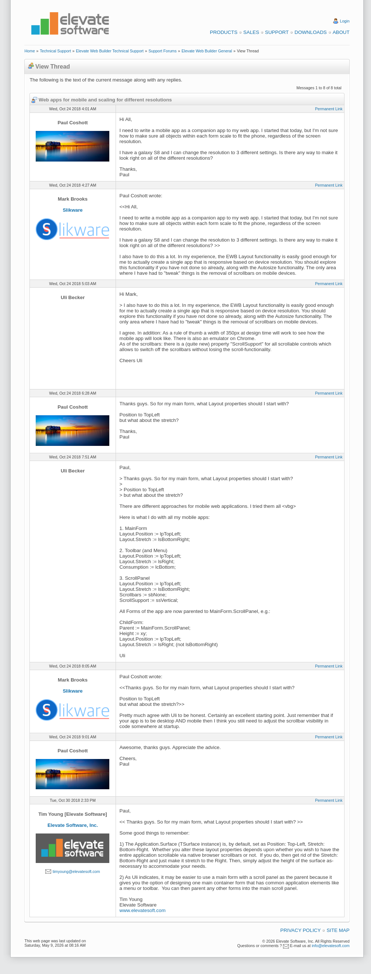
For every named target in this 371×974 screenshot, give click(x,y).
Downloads (310, 32)
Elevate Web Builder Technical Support (110, 51)
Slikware (72, 210)
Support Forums (162, 51)
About (341, 32)
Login (345, 21)
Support (277, 32)
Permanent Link (329, 109)
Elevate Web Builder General (206, 51)
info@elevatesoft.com (331, 945)
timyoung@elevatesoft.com (76, 871)
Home (29, 51)
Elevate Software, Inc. (72, 825)
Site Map (337, 930)
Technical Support (55, 51)
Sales (251, 32)
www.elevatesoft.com (143, 910)
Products (223, 32)
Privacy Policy (300, 930)
